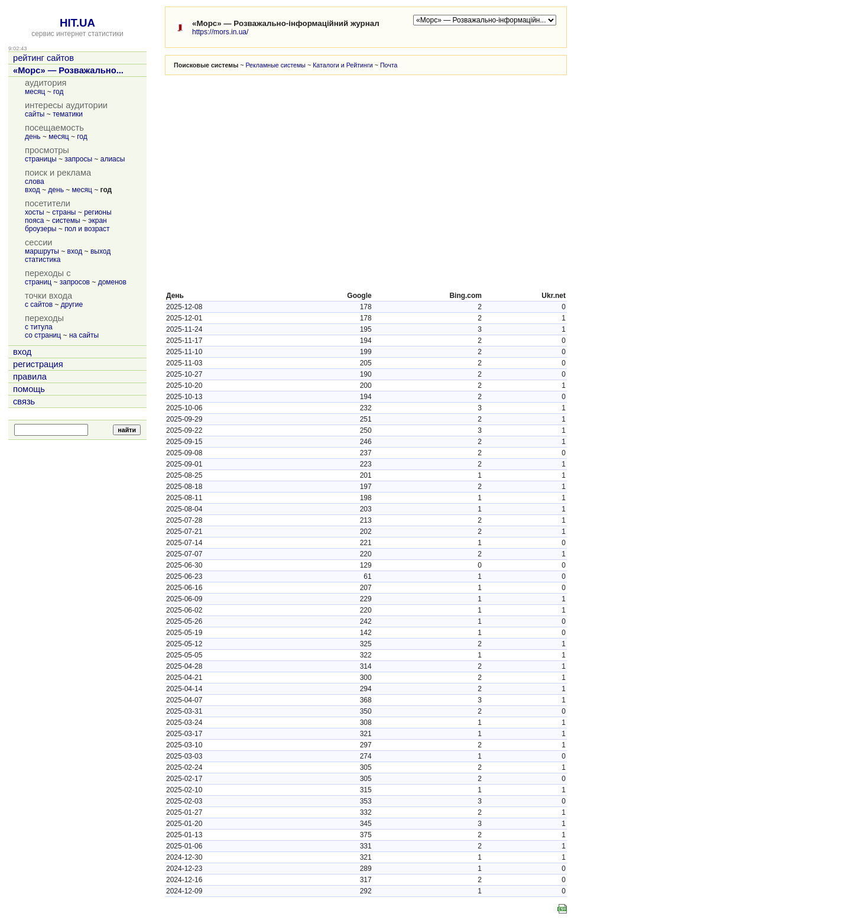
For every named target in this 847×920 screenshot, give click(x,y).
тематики (68, 114)
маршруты (42, 251)
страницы (41, 159)
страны (64, 212)
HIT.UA (77, 23)
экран (97, 220)
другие (72, 304)
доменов (112, 282)
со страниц (43, 335)
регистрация (38, 364)
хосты (34, 212)
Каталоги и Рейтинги (343, 65)
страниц (38, 282)
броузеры (40, 229)
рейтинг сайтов (43, 58)
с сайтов (39, 304)
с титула (39, 327)
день (33, 136)
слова (34, 181)
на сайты (84, 335)
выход (100, 251)
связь (24, 401)
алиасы (112, 159)
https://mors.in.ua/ (220, 32)
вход (32, 190)
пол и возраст (86, 229)
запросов (75, 282)
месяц (35, 92)
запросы (78, 159)
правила (30, 376)
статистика (42, 259)
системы (66, 220)
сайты (35, 114)
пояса (34, 220)
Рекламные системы (275, 65)
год (58, 92)
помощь (29, 389)
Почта (389, 65)
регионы (97, 212)
